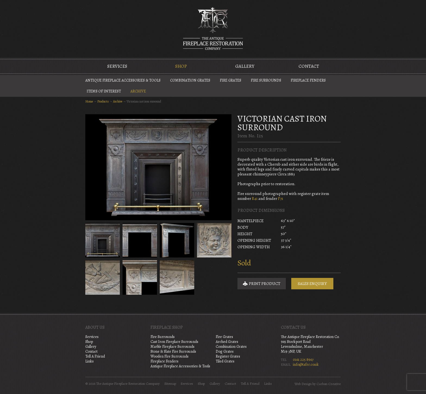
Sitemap (170, 383)
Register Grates (228, 356)
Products (103, 101)
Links (89, 361)
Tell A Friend (95, 356)
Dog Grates (225, 351)
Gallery (244, 66)
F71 (280, 198)
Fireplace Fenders (308, 80)
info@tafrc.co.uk (306, 364)
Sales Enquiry (312, 283)
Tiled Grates (225, 361)
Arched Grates (227, 341)
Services (117, 66)
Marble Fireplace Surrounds (173, 346)
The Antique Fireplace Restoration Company (213, 28)
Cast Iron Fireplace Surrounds (174, 341)
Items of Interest (104, 91)
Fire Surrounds (266, 80)
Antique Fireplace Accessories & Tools (123, 80)
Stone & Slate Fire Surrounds (173, 351)
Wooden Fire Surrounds (170, 356)
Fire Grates (230, 80)
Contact (309, 66)
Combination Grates (190, 80)
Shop (181, 66)
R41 (255, 198)
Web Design (303, 383)
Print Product (261, 283)
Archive (138, 91)
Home (89, 101)
